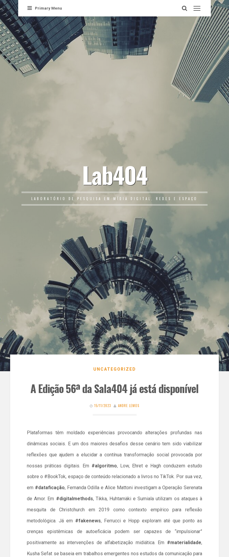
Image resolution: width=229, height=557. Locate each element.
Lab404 (114, 174)
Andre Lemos (128, 405)
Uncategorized (114, 369)
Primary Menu (44, 8)
